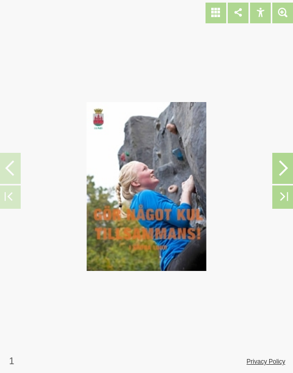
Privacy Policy (265, 361)
